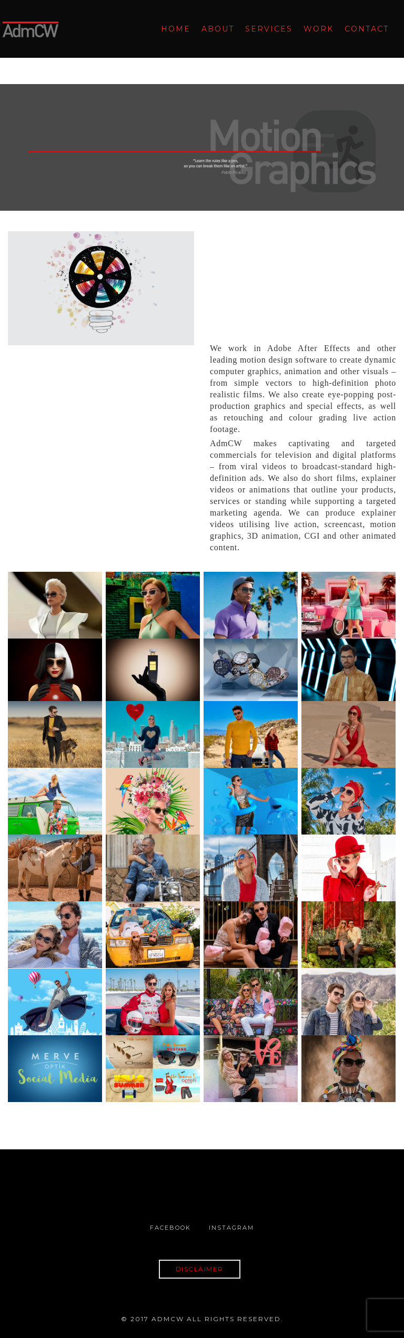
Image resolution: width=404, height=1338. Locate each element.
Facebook (170, 1227)
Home (173, 29)
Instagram (231, 1227)
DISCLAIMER (200, 1269)
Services (266, 29)
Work (316, 29)
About (215, 29)
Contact (364, 29)
